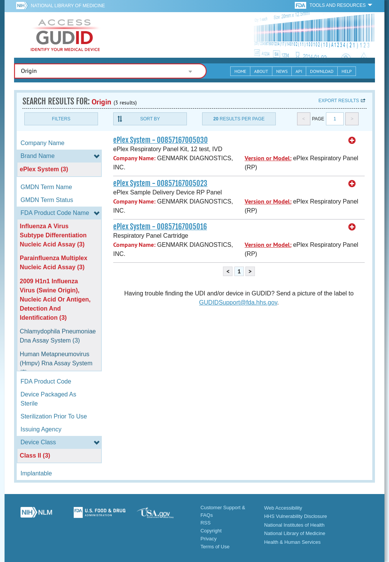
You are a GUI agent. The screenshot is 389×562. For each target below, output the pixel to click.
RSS (206, 523)
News (282, 71)
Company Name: (134, 158)
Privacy (209, 538)
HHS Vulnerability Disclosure (295, 516)
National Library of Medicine (68, 5)
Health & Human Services (292, 542)
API (299, 71)
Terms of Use (215, 546)
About (261, 71)
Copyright (211, 531)
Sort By (150, 119)
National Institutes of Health (294, 525)
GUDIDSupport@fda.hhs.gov (238, 302)
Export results (338, 100)
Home (240, 71)
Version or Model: (268, 158)
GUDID (65, 35)
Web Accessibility (283, 508)
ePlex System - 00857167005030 (160, 140)
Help (347, 71)
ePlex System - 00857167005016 (160, 226)
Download (322, 71)
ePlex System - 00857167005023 (160, 183)
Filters (61, 119)
